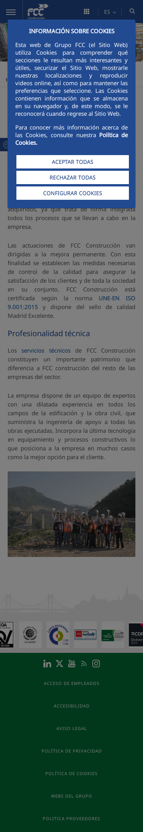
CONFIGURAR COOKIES (72, 193)
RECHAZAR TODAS (73, 177)
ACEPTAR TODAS (72, 161)
